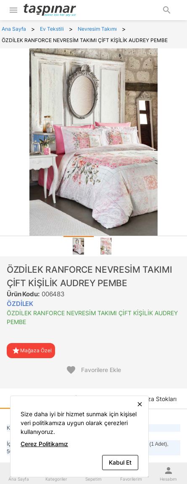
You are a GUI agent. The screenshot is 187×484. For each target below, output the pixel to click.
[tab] (78, 246)
